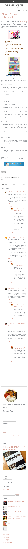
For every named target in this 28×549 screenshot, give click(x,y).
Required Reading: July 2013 (14, 506)
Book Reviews (6, 534)
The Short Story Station (7, 542)
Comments (6, 478)
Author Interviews (6, 536)
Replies (10, 206)
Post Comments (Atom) (12, 385)
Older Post (24, 184)
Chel (9, 191)
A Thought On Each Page (8, 540)
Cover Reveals (6, 539)
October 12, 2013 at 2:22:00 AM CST (16, 237)
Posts (5, 476)
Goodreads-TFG (7, 133)
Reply (9, 203)
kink (18, 177)
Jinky (9, 288)
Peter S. (9, 323)
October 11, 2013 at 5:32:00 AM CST (17, 191)
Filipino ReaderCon (14, 177)
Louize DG (16, 208)
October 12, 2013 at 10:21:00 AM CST (18, 288)
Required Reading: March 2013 (14, 527)
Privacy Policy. (6, 489)
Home (14, 184)
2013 (3, 177)
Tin (8, 237)
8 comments (4, 179)
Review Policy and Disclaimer (16, 435)
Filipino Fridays (7, 177)
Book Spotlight (6, 537)
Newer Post (4, 184)
